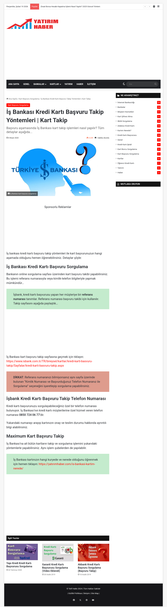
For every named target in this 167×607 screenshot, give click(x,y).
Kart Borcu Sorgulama (127, 149)
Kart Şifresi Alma (125, 116)
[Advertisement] (83, 57)
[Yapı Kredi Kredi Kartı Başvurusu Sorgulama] (22, 552)
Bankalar (39, 84)
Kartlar (54, 84)
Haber (80, 84)
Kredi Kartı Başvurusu (127, 135)
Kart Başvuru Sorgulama (29, 99)
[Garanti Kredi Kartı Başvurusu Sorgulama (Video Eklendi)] (58, 552)
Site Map (94, 593)
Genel (26, 84)
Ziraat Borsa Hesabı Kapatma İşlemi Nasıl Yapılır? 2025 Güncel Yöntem (70, 6)
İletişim (91, 84)
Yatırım (68, 84)
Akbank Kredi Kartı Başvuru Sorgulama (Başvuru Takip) (89, 567)
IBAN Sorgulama (125, 121)
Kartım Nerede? (124, 130)
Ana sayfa (13, 84)
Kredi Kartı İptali (125, 144)
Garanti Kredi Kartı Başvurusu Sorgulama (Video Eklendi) (55, 567)
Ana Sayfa (11, 99)
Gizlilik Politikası (75, 593)
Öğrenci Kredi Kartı (126, 163)
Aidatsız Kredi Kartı (126, 126)
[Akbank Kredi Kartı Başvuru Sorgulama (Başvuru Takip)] (93, 552)
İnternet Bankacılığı (126, 102)
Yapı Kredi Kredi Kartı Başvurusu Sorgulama (19, 565)
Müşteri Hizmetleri (126, 112)
